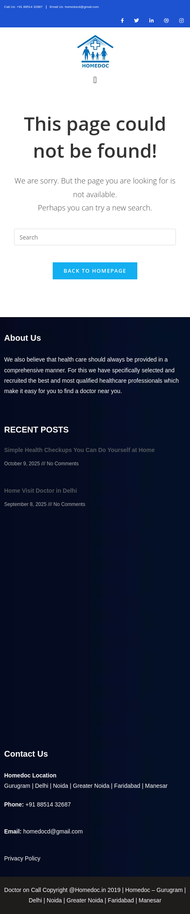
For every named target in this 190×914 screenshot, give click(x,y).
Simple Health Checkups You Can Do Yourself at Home (79, 450)
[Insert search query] (95, 237)
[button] (95, 79)
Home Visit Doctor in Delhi (40, 490)
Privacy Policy (22, 858)
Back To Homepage (94, 270)
